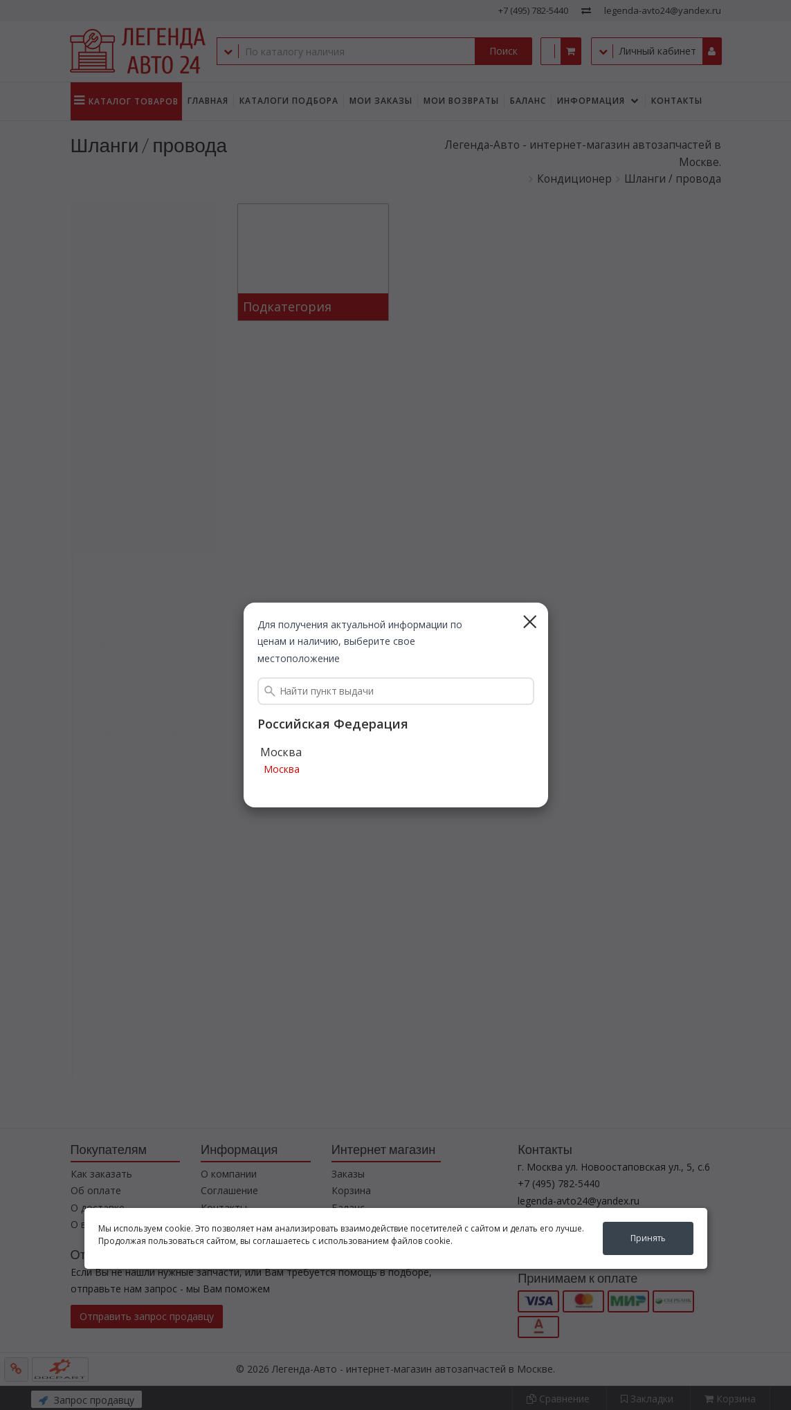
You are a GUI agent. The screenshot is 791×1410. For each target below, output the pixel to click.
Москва (282, 770)
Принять (648, 1238)
